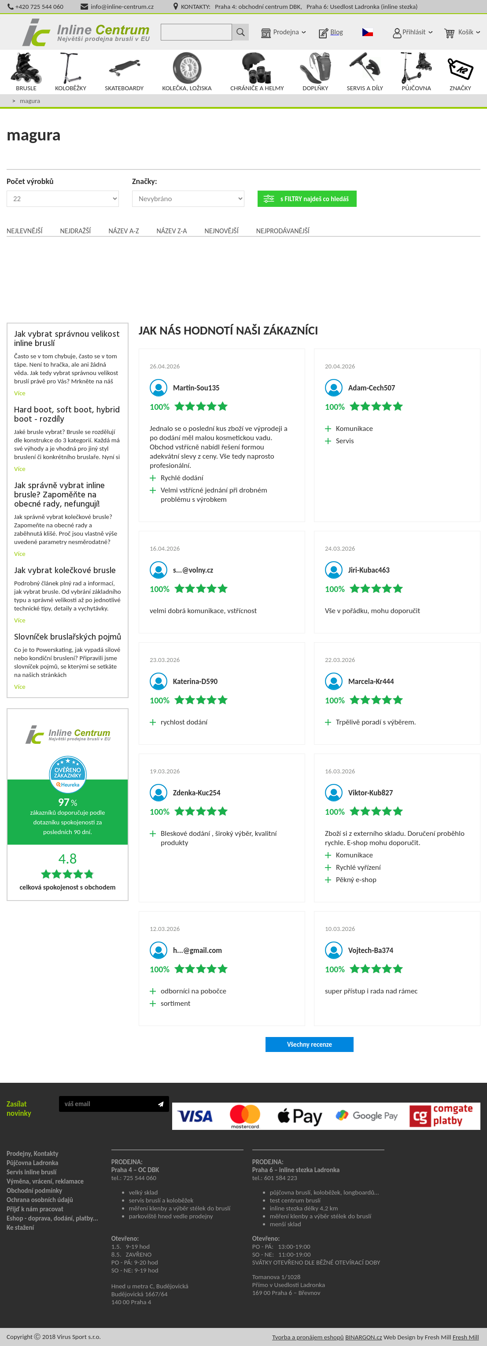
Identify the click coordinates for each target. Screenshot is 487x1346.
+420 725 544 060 (39, 7)
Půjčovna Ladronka (33, 1163)
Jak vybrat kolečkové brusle (65, 571)
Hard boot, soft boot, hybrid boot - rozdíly (67, 415)
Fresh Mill (466, 1337)
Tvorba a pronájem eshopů (308, 1337)
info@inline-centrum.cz (122, 7)
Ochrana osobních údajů (40, 1200)
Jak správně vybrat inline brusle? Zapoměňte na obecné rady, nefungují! (59, 495)
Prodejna (286, 32)
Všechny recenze (309, 1044)
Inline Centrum (86, 32)
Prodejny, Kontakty (33, 1154)
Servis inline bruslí (31, 1172)
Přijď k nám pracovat (35, 1209)
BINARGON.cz (363, 1337)
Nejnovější (221, 231)
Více (20, 393)
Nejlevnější (24, 231)
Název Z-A (172, 231)
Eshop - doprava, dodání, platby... (52, 1218)
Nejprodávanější (283, 231)
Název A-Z (123, 231)
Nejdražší (75, 231)
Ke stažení (20, 1228)
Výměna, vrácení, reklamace (45, 1181)
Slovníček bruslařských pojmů (67, 637)
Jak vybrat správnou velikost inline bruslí (67, 339)
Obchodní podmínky (34, 1191)
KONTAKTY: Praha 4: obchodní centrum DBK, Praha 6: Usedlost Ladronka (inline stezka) (299, 7)
